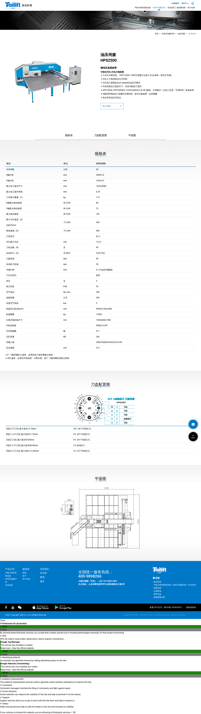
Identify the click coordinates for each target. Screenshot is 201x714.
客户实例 (191, 8)
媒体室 (26, 569)
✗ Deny (3, 629)
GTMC (135, 615)
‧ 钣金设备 (157, 582)
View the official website (23, 648)
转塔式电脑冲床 (159, 8)
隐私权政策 (191, 607)
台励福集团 (175, 3)
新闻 (24, 573)
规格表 (69, 135)
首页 (157, 34)
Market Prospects (178, 615)
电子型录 (26, 579)
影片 (24, 576)
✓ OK (73, 712)
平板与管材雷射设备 (143, 8)
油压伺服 (181, 34)
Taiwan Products (146, 615)
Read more (6, 648)
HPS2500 (192, 34)
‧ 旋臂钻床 (157, 588)
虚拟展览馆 (181, 8)
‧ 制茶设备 (157, 594)
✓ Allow (3, 626)
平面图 (132, 135)
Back (193, 437)
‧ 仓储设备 (157, 591)
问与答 (43, 573)
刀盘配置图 (100, 135)
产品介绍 (9, 569)
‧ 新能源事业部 (159, 597)
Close (2, 620)
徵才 (42, 581)
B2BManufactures (162, 615)
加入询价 (112, 106)
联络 (42, 577)
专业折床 (171, 8)
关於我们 (44, 569)
